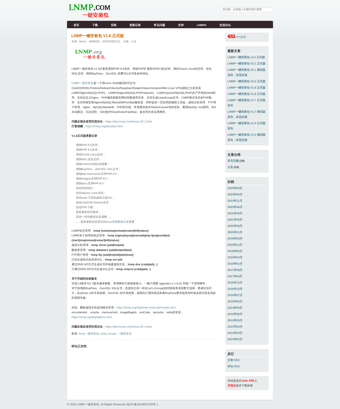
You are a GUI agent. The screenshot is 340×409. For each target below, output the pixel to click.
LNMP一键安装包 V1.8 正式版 (97, 36)
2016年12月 (234, 282)
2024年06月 (234, 194)
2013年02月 (234, 339)
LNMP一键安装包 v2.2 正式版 (246, 57)
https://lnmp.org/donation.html (104, 126)
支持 (181, 25)
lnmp (104, 333)
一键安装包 (125, 333)
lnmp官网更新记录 (117, 221)
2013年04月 (234, 326)
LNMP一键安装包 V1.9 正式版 (246, 87)
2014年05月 (234, 307)
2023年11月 (234, 200)
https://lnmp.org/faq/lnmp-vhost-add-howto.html (146, 307)
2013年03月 (234, 333)
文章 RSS (233, 360)
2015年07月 (234, 295)
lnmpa (112, 333)
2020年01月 (234, 232)
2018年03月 (234, 257)
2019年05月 (234, 238)
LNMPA (201, 25)
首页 (76, 25)
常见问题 (159, 25)
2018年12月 (234, 244)
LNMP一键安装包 (82, 83)
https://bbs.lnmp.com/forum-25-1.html (128, 121)
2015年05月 (234, 301)
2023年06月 (234, 207)
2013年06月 (234, 314)
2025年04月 (234, 188)
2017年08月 (234, 270)
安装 (113, 25)
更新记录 (135, 25)
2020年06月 (234, 226)
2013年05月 (234, 320)
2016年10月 (234, 288)
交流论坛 (225, 25)
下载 (95, 25)
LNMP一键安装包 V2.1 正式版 (246, 63)
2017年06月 (234, 276)
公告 (133, 41)
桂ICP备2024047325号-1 (142, 404)
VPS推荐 (236, 37)
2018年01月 (234, 263)
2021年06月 (234, 219)
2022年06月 (234, 213)
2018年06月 (234, 251)
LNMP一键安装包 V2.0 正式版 (246, 81)
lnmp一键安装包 (89, 333)
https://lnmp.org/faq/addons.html (92, 317)
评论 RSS (233, 366)
